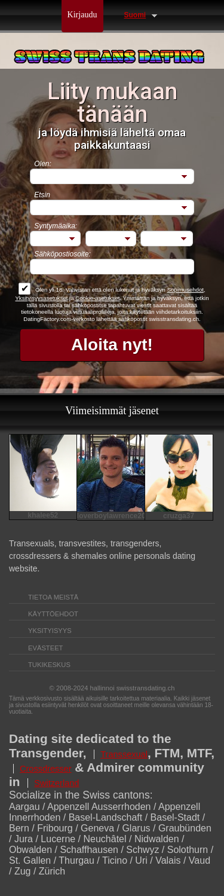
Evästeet (45, 648)
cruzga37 (178, 516)
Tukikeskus (49, 664)
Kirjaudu (82, 14)
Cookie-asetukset (97, 298)
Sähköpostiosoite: (62, 254)
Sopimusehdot (185, 289)
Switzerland (56, 783)
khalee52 (43, 515)
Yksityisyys (50, 630)
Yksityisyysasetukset (41, 298)
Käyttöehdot (53, 613)
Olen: (42, 164)
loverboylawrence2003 (111, 516)
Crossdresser (46, 768)
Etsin (42, 195)
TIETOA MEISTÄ (53, 597)
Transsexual (124, 754)
